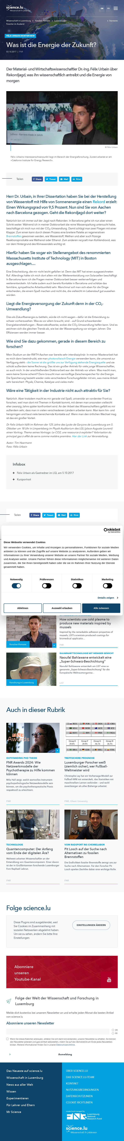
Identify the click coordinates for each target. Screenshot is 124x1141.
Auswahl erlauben (62, 608)
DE (102, 8)
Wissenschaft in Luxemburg (18, 20)
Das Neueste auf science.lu (24, 1071)
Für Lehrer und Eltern (20, 1105)
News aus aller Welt (19, 1084)
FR (108, 8)
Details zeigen (106, 597)
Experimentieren (17, 1098)
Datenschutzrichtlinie (65, 1044)
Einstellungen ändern (91, 925)
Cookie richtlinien (79, 1102)
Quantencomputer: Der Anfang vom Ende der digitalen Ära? (29, 851)
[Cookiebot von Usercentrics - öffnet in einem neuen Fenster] (106, 530)
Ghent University (79, 800)
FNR (21, 51)
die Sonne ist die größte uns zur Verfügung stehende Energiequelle (66, 362)
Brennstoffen (14, 236)
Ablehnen (22, 608)
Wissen (11, 1091)
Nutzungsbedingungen (82, 1090)
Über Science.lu (77, 1071)
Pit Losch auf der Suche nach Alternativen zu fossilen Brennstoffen (85, 853)
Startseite (112, 20)
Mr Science (13, 1112)
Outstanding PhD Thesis (21, 757)
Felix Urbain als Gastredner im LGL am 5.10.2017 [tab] (45, 473)
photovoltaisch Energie (61, 358)
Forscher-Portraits (41, 20)
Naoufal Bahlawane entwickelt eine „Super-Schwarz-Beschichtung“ (85, 659)
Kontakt (72, 1083)
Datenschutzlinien (79, 1096)
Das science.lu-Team (80, 1077)
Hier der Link (79, 436)
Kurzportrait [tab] (24, 479)
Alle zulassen (101, 608)
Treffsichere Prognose (79, 757)
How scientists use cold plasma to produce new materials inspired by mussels (85, 623)
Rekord (99, 202)
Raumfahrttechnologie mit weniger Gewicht (87, 653)
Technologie (14, 844)
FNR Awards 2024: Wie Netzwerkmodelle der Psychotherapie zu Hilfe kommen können (30, 768)
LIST (62, 682)
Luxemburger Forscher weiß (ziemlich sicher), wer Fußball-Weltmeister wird (86, 766)
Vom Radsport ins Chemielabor (84, 844)
